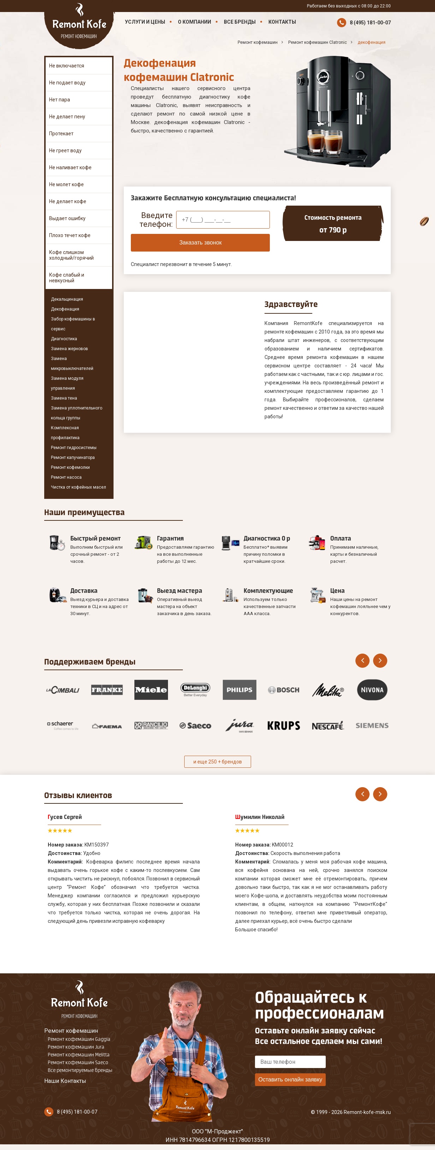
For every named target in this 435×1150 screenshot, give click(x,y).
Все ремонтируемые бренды (80, 1070)
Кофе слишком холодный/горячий (71, 255)
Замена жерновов (69, 348)
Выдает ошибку (67, 218)
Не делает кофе (67, 201)
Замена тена (64, 398)
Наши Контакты (65, 1081)
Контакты (282, 22)
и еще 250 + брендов (217, 762)
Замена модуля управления (67, 383)
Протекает (61, 133)
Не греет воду (65, 150)
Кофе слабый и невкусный (66, 277)
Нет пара (59, 99)
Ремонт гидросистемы (74, 447)
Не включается (66, 66)
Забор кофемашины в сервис (73, 324)
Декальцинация (67, 299)
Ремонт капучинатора (73, 457)
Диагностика (64, 338)
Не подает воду (67, 82)
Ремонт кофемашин (71, 1030)
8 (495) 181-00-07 (370, 22)
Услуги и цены (145, 22)
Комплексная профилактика (65, 432)
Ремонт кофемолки (70, 467)
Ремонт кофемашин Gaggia (79, 1039)
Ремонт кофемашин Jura (76, 1047)
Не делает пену (67, 116)
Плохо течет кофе (70, 235)
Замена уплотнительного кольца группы (76, 413)
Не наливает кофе (70, 167)
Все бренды (240, 22)
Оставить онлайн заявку (290, 1080)
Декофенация (65, 309)
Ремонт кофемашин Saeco (78, 1062)
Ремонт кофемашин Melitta (79, 1054)
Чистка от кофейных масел (78, 487)
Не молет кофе (66, 184)
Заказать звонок (200, 243)
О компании (194, 22)
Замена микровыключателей (72, 363)
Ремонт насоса (66, 477)
